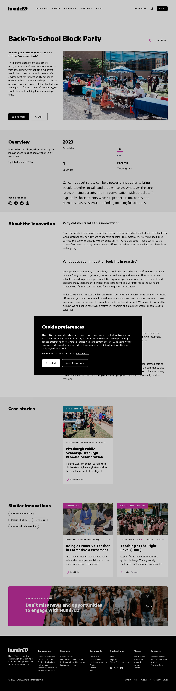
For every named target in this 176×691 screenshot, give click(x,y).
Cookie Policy (82, 353)
